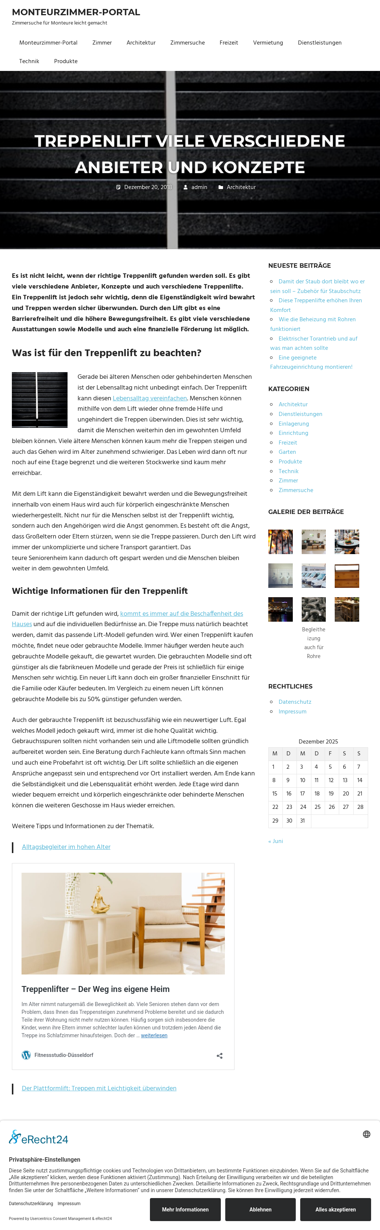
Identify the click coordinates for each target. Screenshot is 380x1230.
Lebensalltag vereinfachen (150, 398)
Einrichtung (293, 433)
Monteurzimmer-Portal (76, 12)
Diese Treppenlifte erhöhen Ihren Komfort (316, 305)
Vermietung (268, 43)
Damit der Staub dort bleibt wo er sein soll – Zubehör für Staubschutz (317, 286)
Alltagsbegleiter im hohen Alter (66, 847)
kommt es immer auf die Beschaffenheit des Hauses (127, 619)
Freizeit (229, 43)
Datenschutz (295, 702)
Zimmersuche (187, 43)
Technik (29, 61)
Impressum (293, 712)
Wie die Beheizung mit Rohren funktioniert (313, 324)
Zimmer (102, 43)
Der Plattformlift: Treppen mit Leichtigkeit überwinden (99, 1088)
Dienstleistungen (320, 43)
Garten (287, 452)
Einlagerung (294, 424)
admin (199, 187)
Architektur (141, 43)
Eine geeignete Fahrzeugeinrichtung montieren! (311, 362)
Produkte (66, 61)
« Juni (275, 841)
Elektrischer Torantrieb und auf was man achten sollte (313, 344)
